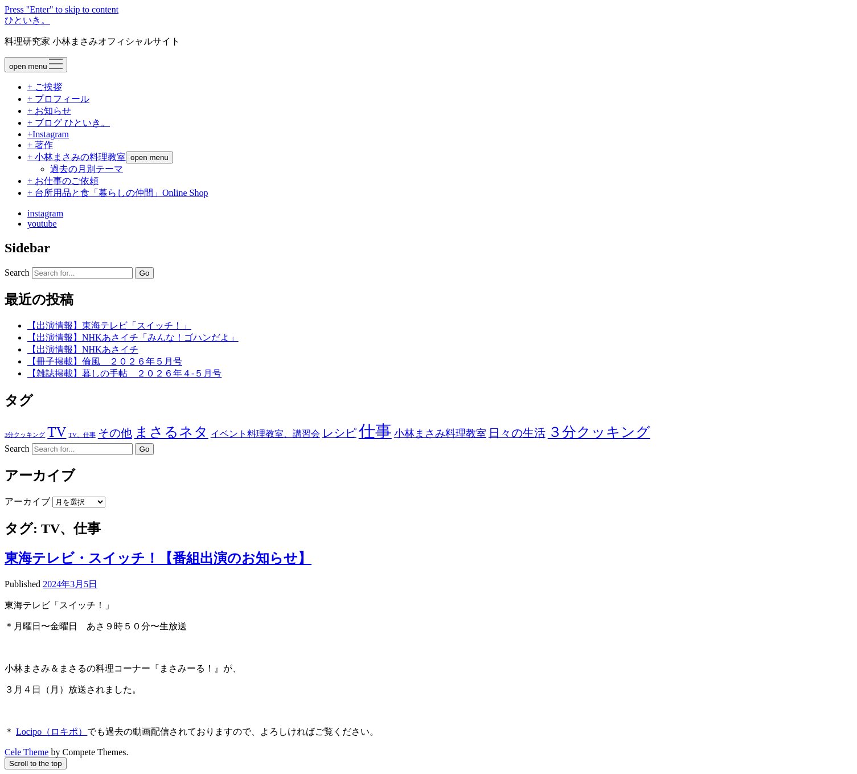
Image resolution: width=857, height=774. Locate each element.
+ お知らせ (49, 111)
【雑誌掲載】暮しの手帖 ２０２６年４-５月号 (124, 373)
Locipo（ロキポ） (51, 731)
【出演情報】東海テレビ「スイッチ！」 (109, 325)
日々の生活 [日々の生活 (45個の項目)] (517, 433)
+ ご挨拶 (44, 87)
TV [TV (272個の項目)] (56, 432)
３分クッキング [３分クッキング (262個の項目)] (599, 432)
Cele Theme (26, 752)
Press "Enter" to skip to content (61, 9)
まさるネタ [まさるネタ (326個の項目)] (171, 432)
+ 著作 (40, 145)
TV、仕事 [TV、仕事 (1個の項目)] (82, 435)
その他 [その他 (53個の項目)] (115, 433)
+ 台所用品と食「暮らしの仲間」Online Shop (117, 193)
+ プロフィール (58, 99)
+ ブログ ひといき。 (68, 123)
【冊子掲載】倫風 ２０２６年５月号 (104, 361)
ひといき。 (27, 20)
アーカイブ (27, 501)
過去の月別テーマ (86, 169)
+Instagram (48, 134)
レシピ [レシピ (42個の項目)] (339, 433)
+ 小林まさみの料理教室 (76, 157)
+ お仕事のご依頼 (63, 181)
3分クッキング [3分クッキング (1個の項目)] (25, 435)
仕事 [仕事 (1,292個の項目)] (375, 431)
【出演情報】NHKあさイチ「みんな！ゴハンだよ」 (133, 337)
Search (17, 272)
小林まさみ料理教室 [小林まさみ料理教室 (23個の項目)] (440, 433)
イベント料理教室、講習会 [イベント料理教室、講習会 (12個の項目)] (265, 434)
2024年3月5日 (70, 584)
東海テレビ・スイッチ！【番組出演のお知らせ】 (158, 558)
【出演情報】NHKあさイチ (82, 349)
